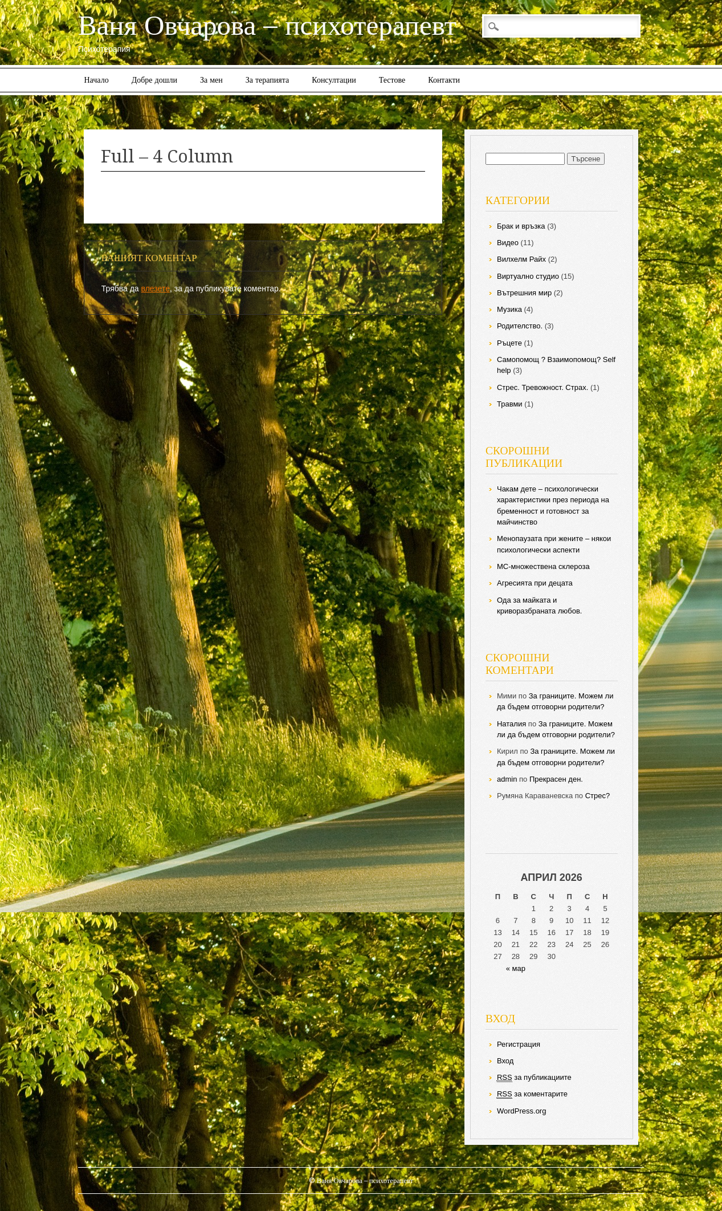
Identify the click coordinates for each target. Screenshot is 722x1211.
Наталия (511, 724)
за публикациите (534, 1077)
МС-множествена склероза (543, 566)
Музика (509, 309)
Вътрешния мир (524, 292)
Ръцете (509, 343)
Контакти (444, 79)
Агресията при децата (535, 583)
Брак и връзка (521, 226)
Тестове (392, 79)
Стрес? (597, 795)
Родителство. (519, 326)
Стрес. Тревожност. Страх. (542, 387)
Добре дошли (154, 79)
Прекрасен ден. (556, 779)
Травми (510, 404)
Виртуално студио (528, 276)
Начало (96, 79)
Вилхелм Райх (521, 259)
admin (507, 779)
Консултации (334, 79)
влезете (155, 288)
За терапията (267, 79)
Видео (508, 242)
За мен (211, 79)
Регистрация (518, 1044)
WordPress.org (521, 1111)
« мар (515, 968)
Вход (505, 1060)
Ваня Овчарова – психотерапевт (267, 25)
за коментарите (532, 1094)
